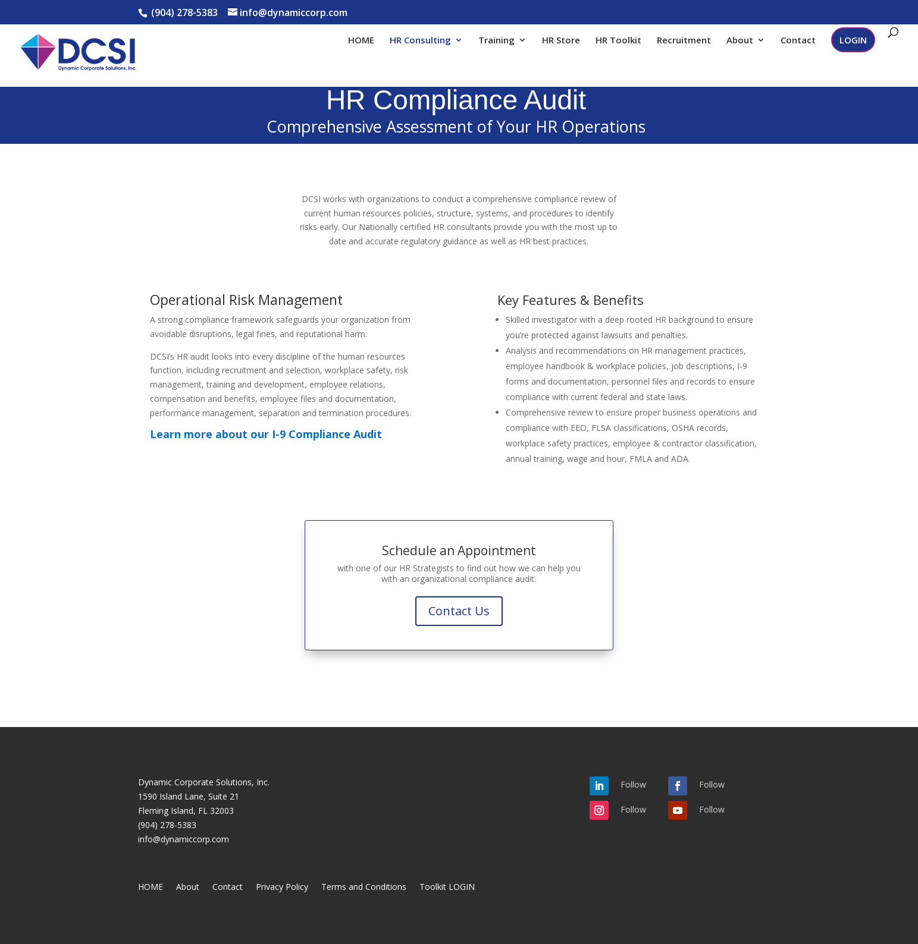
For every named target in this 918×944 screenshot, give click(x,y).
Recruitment (684, 41)
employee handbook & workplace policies (586, 366)
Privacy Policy (282, 887)
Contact (798, 41)
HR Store (561, 41)
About (739, 41)
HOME (361, 41)
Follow (633, 784)
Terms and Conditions (363, 887)
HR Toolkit (618, 41)
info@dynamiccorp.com (183, 839)
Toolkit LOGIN (447, 887)
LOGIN (853, 40)
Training (496, 41)
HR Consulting (420, 41)
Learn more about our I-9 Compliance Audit (266, 434)
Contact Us (459, 611)
